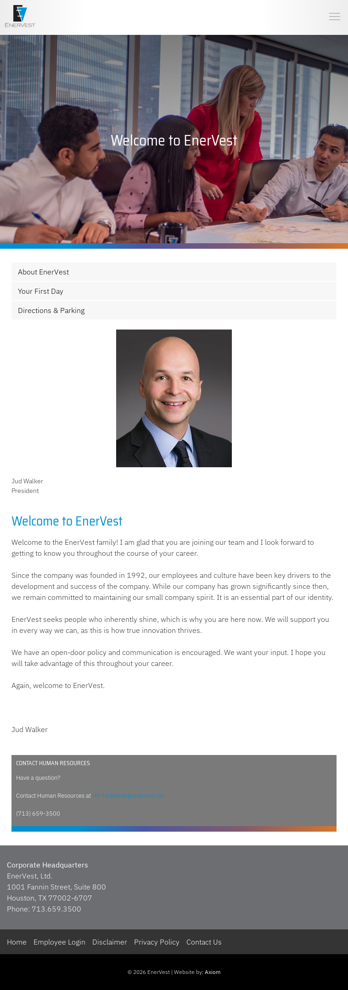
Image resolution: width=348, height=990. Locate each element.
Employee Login (59, 941)
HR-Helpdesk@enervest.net (128, 796)
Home (17, 941)
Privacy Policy (157, 941)
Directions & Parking (51, 310)
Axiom (212, 971)
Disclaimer (109, 941)
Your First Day (40, 291)
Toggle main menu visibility (335, 9)
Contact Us (204, 941)
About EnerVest (43, 271)
